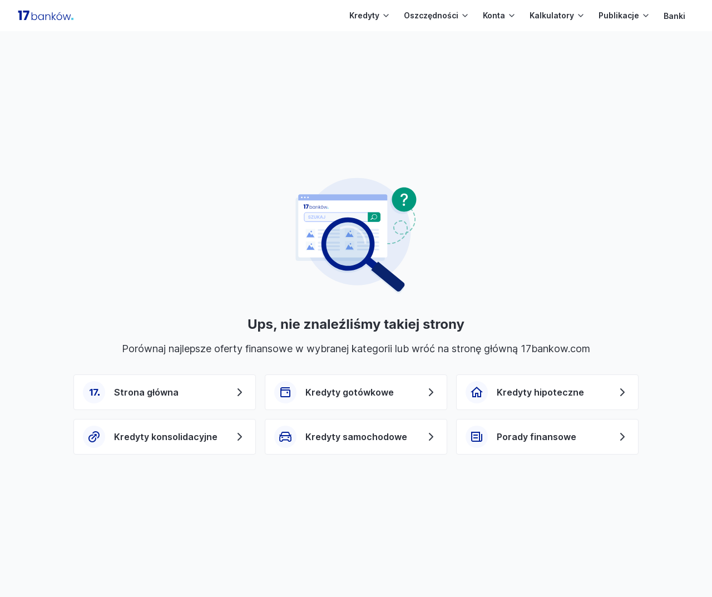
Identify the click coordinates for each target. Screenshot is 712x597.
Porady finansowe (536, 436)
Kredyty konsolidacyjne (165, 436)
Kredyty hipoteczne (540, 392)
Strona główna (146, 392)
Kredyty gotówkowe (349, 392)
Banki (674, 16)
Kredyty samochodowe (356, 436)
